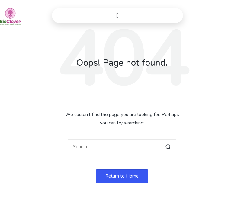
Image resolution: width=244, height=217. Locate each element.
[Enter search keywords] (122, 146)
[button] (117, 15)
